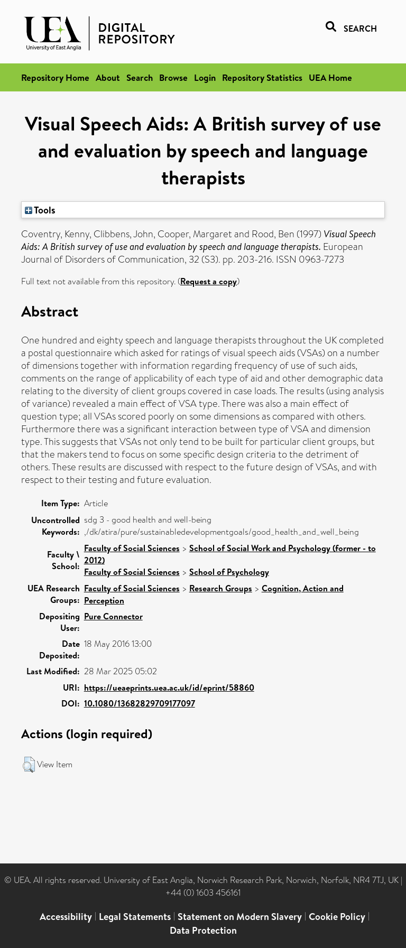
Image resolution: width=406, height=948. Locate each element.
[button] (29, 765)
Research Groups (220, 588)
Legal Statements (135, 916)
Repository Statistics (262, 77)
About (108, 77)
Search (139, 77)
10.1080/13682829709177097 (139, 703)
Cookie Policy (337, 916)
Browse (173, 77)
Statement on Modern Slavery (240, 916)
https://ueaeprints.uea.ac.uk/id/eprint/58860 (169, 687)
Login (205, 77)
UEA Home (330, 77)
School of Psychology (229, 572)
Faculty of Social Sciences (132, 548)
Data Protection (203, 930)
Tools (40, 210)
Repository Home (55, 77)
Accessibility (66, 916)
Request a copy (208, 281)
